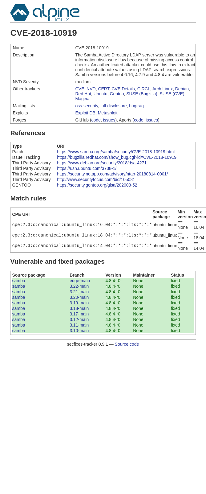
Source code (127, 344)
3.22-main (79, 286)
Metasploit (108, 112)
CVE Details (123, 88)
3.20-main (79, 297)
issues (109, 119)
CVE (79, 88)
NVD (91, 88)
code (96, 119)
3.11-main (79, 325)
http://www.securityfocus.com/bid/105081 (96, 179)
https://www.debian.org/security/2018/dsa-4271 (102, 162)
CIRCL (143, 88)
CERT (103, 88)
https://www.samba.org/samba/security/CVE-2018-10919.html (116, 151)
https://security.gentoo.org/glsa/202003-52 (97, 185)
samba (18, 280)
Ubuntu (100, 93)
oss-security (86, 105)
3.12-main (79, 319)
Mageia (82, 98)
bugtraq (136, 105)
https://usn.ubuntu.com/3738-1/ (86, 168)
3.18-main (79, 308)
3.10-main (79, 330)
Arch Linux (162, 88)
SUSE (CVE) (172, 93)
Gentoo (117, 93)
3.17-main (79, 313)
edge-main (80, 280)
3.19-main (79, 302)
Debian (182, 88)
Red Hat (83, 93)
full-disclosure (113, 105)
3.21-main (79, 291)
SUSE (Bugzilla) (141, 93)
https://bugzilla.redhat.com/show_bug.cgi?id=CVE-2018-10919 (116, 157)
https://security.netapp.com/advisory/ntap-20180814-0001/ (112, 173)
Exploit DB (85, 112)
